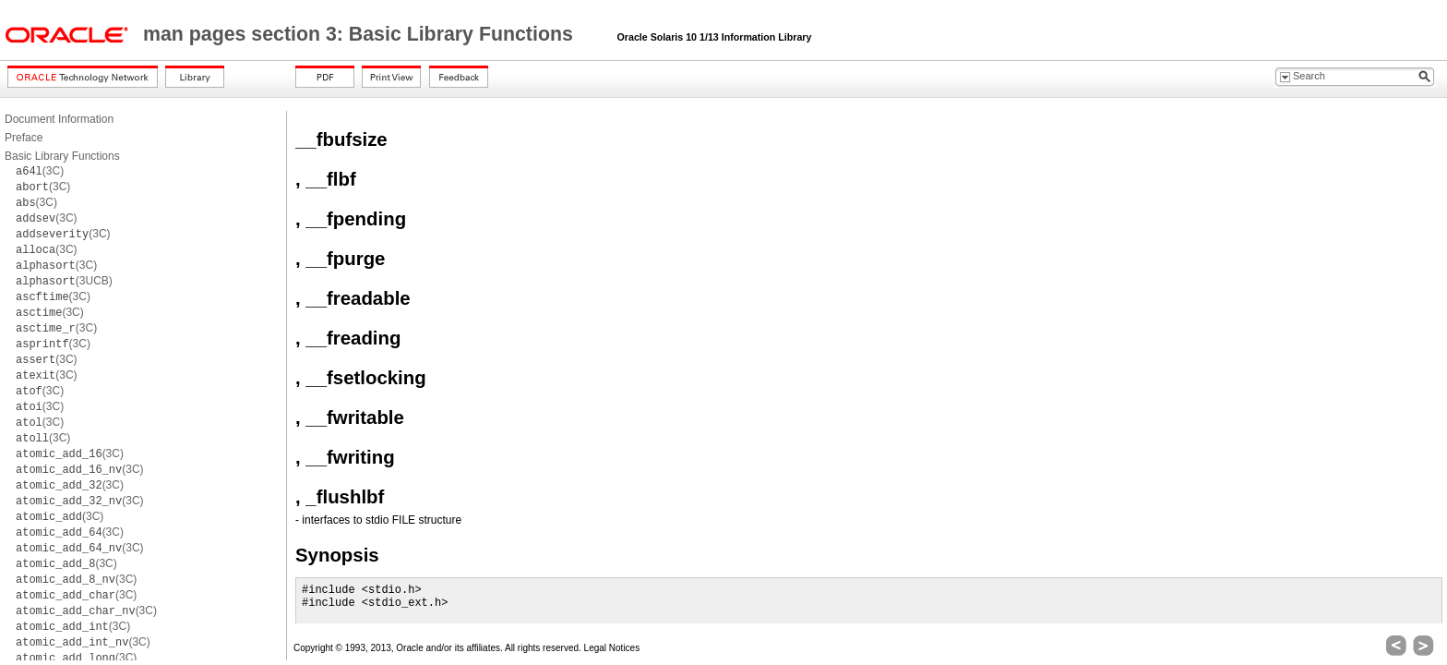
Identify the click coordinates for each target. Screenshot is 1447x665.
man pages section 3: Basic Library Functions (361, 34)
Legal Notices (612, 648)
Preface (23, 137)
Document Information (59, 119)
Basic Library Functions (62, 156)
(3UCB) (64, 280)
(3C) (40, 170)
